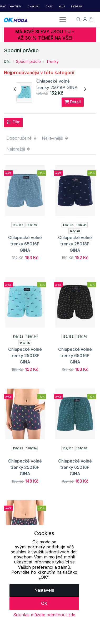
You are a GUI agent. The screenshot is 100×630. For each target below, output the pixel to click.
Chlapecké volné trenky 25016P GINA (25, 467)
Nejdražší (18, 149)
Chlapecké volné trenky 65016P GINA (25, 244)
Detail (72, 101)
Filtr (13, 122)
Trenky (52, 61)
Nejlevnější (55, 138)
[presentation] (15, 89)
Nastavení (44, 590)
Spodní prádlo (28, 61)
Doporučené (21, 138)
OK (44, 603)
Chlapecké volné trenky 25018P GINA (75, 244)
